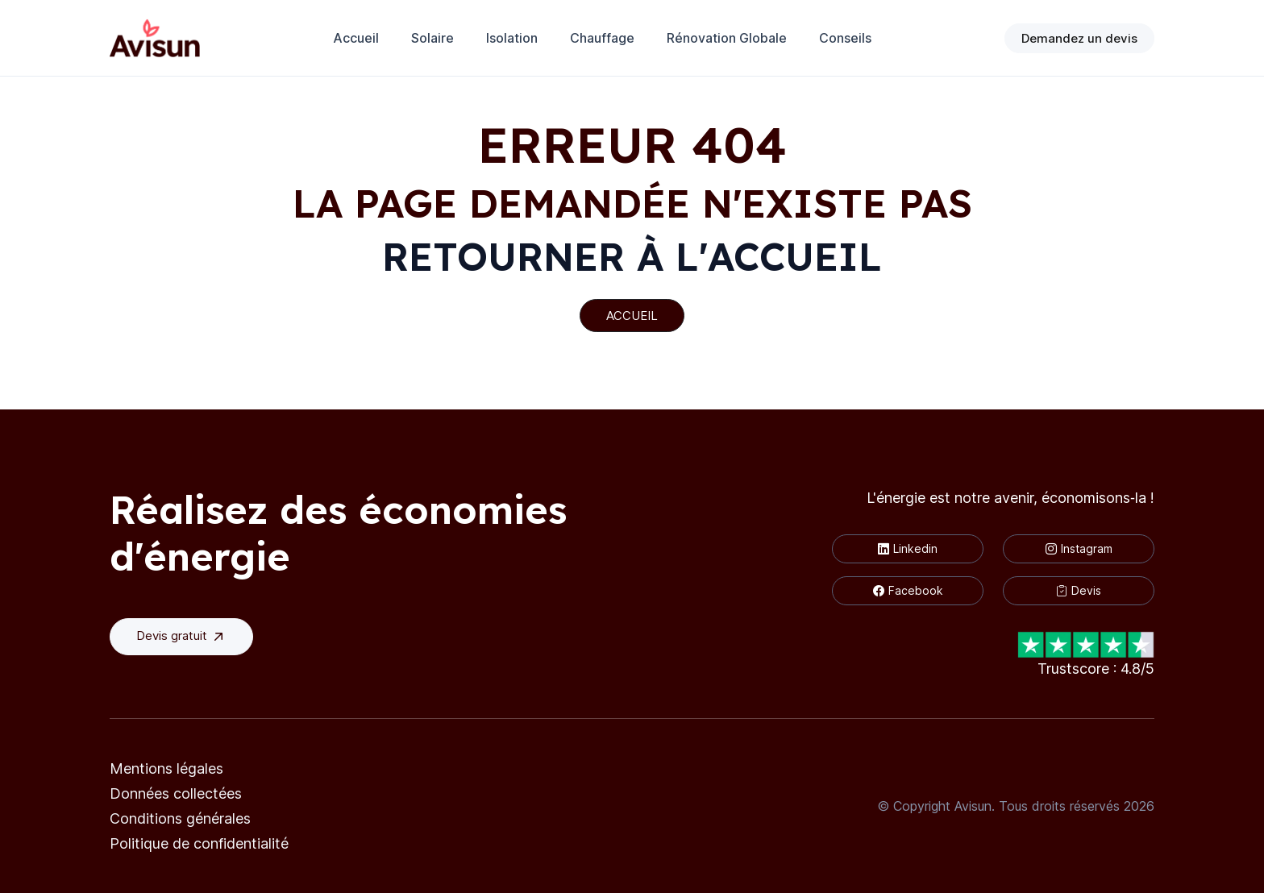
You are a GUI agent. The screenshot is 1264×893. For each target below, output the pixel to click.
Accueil (356, 38)
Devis (1078, 590)
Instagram (1079, 548)
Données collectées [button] (176, 793)
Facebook (908, 590)
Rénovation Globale (727, 38)
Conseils (845, 38)
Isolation (512, 38)
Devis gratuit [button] (181, 636)
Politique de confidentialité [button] (199, 843)
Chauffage (602, 38)
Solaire (432, 38)
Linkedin (908, 548)
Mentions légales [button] (166, 768)
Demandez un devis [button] (1079, 38)
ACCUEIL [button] (632, 315)
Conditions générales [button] (180, 818)
